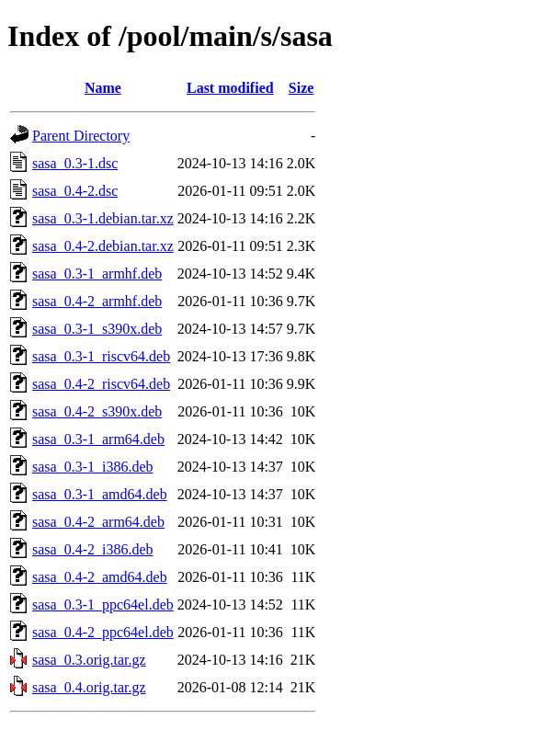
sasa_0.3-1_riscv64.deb (101, 356)
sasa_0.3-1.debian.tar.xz (103, 218)
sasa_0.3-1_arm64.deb (98, 439)
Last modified (230, 88)
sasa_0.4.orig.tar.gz (89, 687)
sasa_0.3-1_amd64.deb (99, 494)
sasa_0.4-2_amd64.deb (99, 577)
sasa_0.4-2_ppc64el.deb (103, 632)
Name (103, 88)
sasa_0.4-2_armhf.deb (97, 301)
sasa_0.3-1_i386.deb (93, 466)
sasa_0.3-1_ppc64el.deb (103, 604)
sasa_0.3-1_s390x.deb (97, 328)
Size (301, 88)
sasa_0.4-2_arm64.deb (98, 522)
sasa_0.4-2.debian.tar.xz (103, 246)
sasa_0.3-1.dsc (75, 163)
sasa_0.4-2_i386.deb (93, 549)
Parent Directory (81, 135)
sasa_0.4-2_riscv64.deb (101, 384)
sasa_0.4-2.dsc (75, 191)
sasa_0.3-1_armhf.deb (97, 273)
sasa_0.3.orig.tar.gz (89, 659)
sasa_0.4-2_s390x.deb (97, 411)
